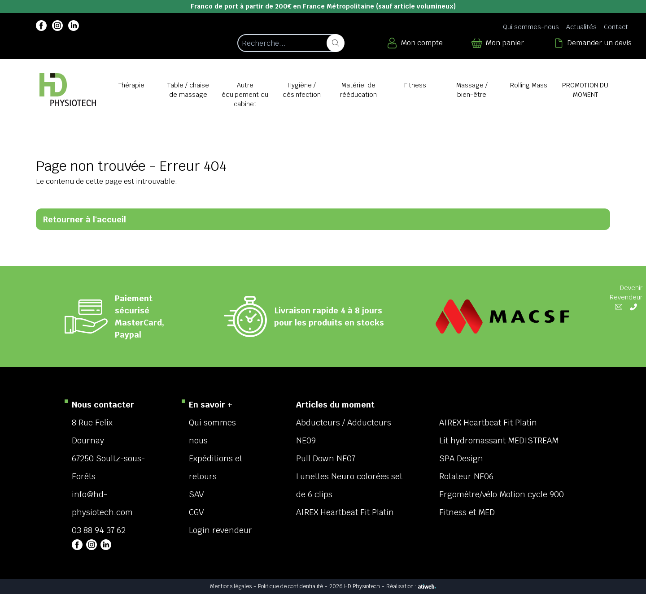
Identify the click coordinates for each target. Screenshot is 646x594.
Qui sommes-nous (531, 27)
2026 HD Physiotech (354, 586)
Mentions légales (231, 586)
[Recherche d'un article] (290, 43)
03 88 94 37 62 (99, 530)
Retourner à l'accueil (84, 219)
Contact (616, 27)
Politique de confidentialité (290, 586)
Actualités (581, 27)
